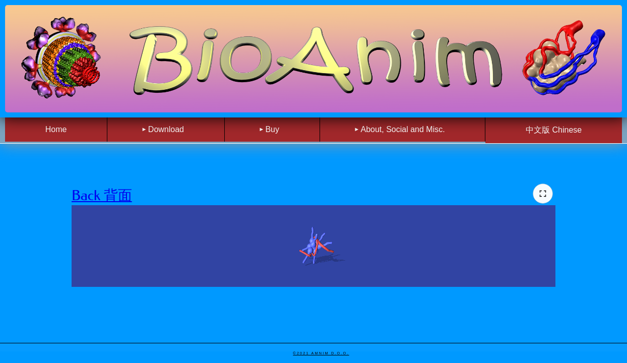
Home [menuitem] (56, 129)
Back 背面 (102, 195)
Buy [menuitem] (272, 129)
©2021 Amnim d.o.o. (321, 353)
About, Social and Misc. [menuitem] (402, 129)
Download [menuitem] (166, 129)
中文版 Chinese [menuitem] (554, 130)
